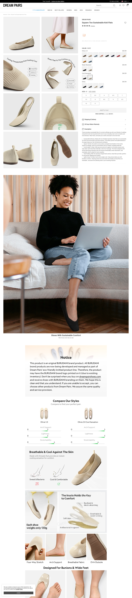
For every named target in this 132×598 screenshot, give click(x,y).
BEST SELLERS (59, 10)
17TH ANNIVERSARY (38, 10)
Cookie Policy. (19, 589)
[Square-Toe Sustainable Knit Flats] (84, 54)
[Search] (114, 5)
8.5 (104, 99)
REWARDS (88, 10)
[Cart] (127, 5)
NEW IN (50, 10)
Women (5, 14)
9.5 (122, 99)
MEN (75, 10)
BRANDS (97, 10)
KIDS (81, 10)
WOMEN (69, 10)
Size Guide (92, 91)
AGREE (18, 593)
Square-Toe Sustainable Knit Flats (19, 14)
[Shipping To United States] (124, 1)
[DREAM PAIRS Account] (120, 5)
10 (86, 103)
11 (95, 103)
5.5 (95, 95)
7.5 (86, 99)
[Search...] (104, 5)
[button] (125, 1)
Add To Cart (104, 110)
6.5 (113, 95)
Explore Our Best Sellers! (58, 1)
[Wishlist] (123, 5)
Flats (9, 14)
